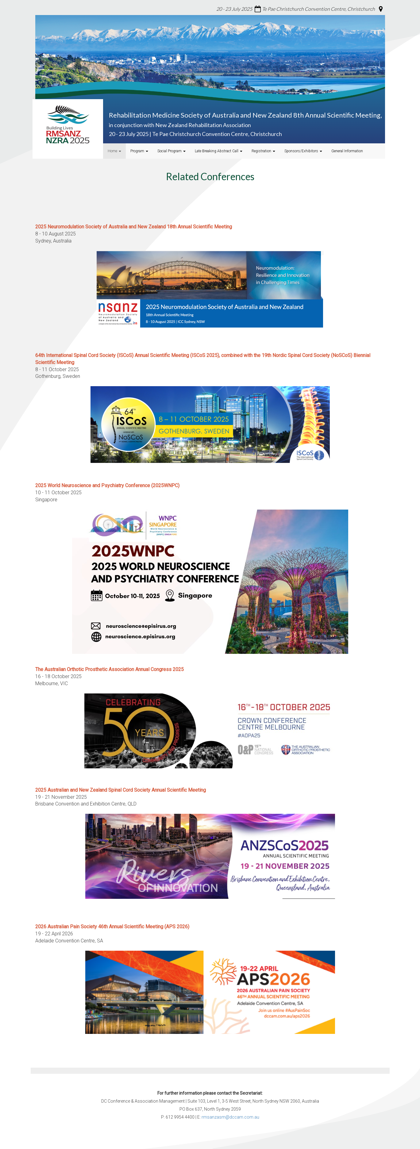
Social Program (171, 151)
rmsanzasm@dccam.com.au (230, 1117)
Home (114, 151)
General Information (347, 151)
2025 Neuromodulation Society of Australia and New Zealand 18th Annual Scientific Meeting (133, 227)
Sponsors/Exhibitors (303, 151)
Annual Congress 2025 (109, 669)
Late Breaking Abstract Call (218, 151)
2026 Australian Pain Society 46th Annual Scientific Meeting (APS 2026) (112, 927)
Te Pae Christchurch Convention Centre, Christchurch (318, 9)
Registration (263, 151)
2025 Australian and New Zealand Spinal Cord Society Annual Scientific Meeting (120, 790)
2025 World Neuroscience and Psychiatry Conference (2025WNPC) (107, 485)
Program (139, 151)
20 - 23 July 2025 (234, 9)
